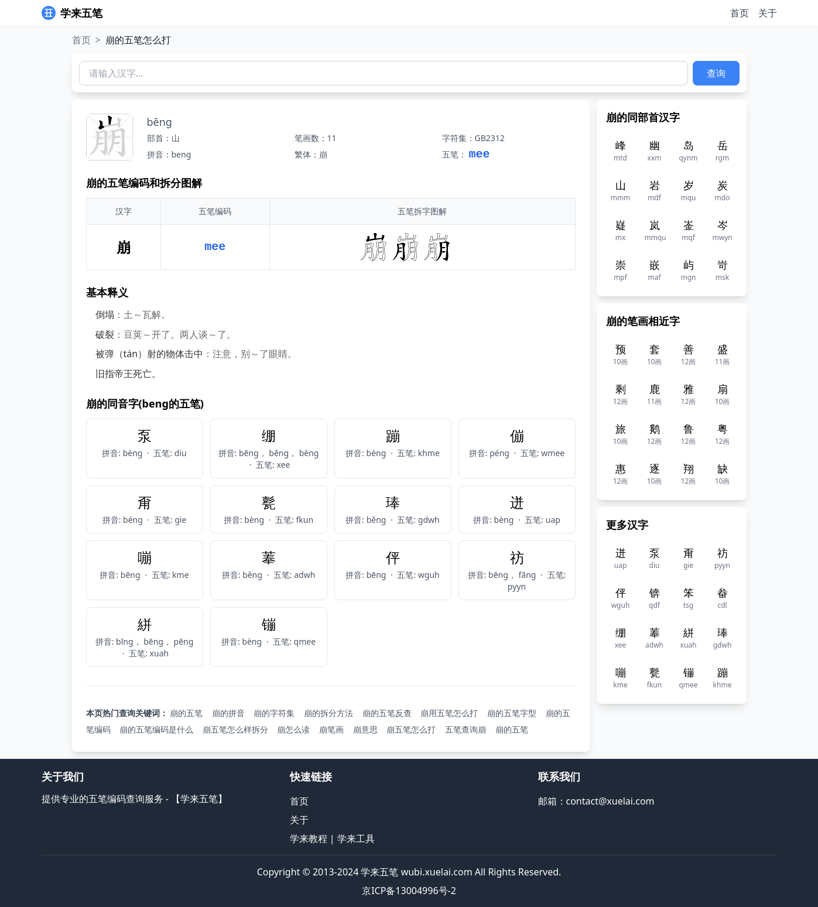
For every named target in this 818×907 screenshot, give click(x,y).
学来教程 (308, 838)
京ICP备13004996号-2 (409, 890)
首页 (739, 12)
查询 (716, 73)
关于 (767, 12)
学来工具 (356, 838)
